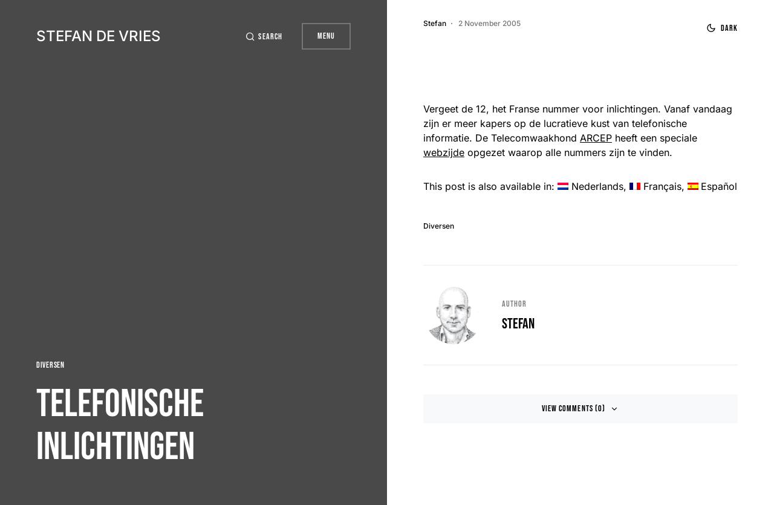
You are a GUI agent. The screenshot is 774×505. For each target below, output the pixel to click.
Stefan (518, 324)
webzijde (443, 152)
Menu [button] (326, 36)
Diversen (50, 365)
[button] (264, 36)
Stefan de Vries (98, 36)
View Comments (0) (573, 408)
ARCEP (596, 138)
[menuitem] (590, 186)
